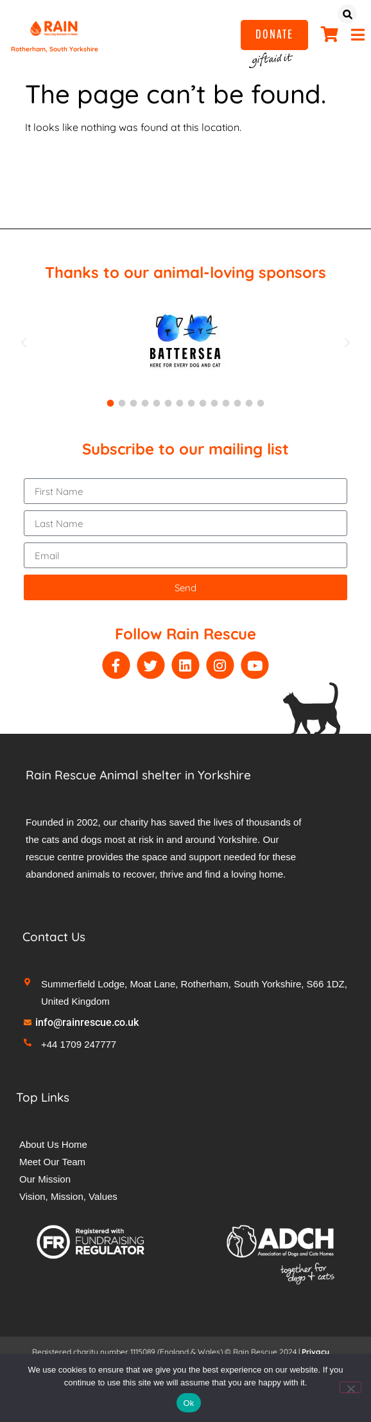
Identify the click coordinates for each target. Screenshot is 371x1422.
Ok (188, 1403)
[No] (350, 1387)
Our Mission (45, 1179)
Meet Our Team (52, 1161)
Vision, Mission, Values (68, 1196)
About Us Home (53, 1144)
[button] (23, 342)
